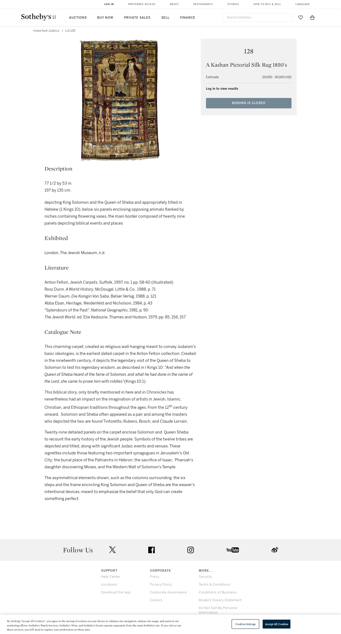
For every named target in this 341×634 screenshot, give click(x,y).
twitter (112, 549)
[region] (170, 624)
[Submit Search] (288, 17)
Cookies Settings (245, 624)
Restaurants (203, 4)
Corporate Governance (168, 592)
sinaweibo (275, 550)
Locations (109, 584)
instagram (190, 550)
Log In (109, 4)
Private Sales (137, 18)
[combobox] (258, 17)
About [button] (174, 4)
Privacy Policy (161, 584)
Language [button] (302, 4)
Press (154, 577)
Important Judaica (46, 31)
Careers (156, 600)
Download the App (116, 592)
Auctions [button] (78, 18)
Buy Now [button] (105, 18)
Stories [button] (233, 4)
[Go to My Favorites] (300, 17)
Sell (165, 18)
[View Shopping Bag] (312, 17)
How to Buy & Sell (267, 4)
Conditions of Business (218, 592)
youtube (232, 550)
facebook (151, 550)
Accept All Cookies (276, 624)
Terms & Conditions (215, 584)
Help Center (110, 577)
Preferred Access (141, 4)
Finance (187, 18)
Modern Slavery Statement (220, 600)
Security (205, 577)
